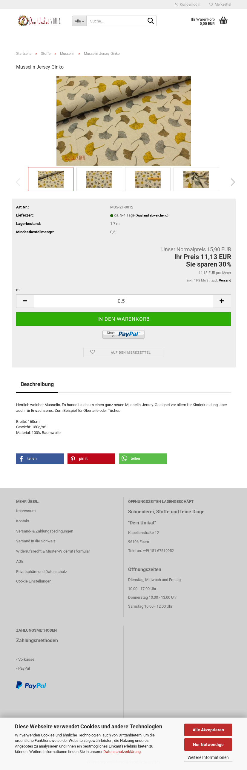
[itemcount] (123, 301)
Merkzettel (220, 4)
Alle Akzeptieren (208, 729)
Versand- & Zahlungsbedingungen (44, 531)
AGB (20, 561)
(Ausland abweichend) (152, 215)
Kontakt (22, 521)
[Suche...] (79, 21)
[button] (231, 182)
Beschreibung (37, 384)
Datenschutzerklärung (122, 751)
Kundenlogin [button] (187, 4)
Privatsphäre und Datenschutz (41, 571)
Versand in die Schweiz (35, 541)
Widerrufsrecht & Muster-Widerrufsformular (53, 551)
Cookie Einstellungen (33, 581)
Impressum (26, 511)
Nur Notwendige (208, 744)
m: (18, 290)
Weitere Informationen (208, 757)
